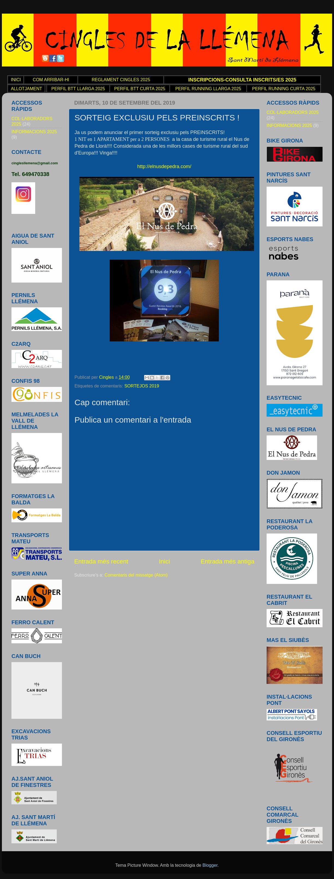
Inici (164, 561)
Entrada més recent (101, 561)
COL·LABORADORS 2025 (293, 112)
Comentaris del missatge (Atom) (136, 574)
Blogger (209, 865)
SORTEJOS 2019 (141, 385)
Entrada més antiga (227, 561)
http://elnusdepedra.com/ (164, 166)
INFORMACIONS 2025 (34, 131)
